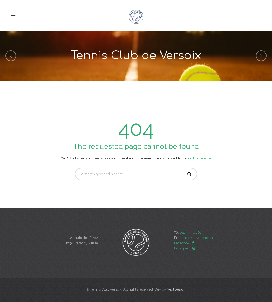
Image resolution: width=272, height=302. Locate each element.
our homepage (199, 158)
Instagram (185, 248)
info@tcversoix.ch (198, 238)
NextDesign (176, 289)
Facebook (184, 243)
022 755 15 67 (190, 232)
